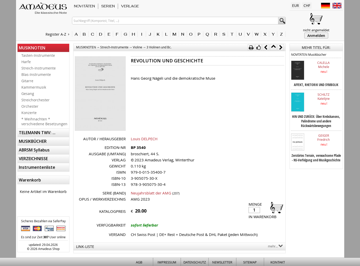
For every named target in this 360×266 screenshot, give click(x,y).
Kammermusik (33, 87)
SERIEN (108, 6)
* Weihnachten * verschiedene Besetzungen (44, 121)
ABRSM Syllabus (34, 150)
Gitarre (27, 80)
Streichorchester (35, 99)
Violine (137, 47)
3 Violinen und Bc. (159, 47)
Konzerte (29, 112)
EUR (295, 5)
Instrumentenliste (37, 167)
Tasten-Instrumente (38, 55)
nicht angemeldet (316, 30)
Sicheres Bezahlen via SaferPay (43, 221)
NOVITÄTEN (84, 6)
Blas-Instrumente (36, 74)
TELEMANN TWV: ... (37, 132)
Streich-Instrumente (38, 68)
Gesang (27, 93)
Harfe (26, 61)
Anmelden (316, 35)
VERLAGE (130, 6)
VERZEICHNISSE (33, 158)
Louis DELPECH (144, 138)
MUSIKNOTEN (32, 48)
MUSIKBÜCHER (33, 141)
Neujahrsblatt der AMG (151, 192)
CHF (307, 5)
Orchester (29, 106)
